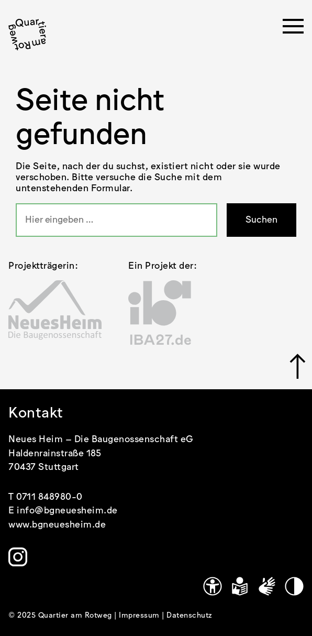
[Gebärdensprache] (267, 586)
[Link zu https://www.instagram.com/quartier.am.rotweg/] (17, 556)
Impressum (140, 615)
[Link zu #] (296, 366)
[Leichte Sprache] (239, 586)
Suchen (261, 220)
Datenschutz (189, 615)
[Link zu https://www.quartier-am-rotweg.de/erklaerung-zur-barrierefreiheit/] (212, 586)
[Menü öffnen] (293, 29)
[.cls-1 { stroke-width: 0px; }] (27, 34)
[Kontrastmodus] (294, 586)
